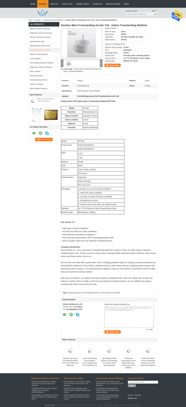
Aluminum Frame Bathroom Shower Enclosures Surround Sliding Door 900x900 (44, 383)
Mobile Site (132, 398)
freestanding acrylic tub (92, 293)
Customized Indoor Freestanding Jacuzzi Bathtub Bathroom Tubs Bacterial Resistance (107, 397)
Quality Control (82, 4)
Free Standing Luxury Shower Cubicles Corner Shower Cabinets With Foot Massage (77, 383)
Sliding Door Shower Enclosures (41, 33)
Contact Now (114, 65)
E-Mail (130, 395)
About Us (54, 4)
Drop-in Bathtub (35, 59)
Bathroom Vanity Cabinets (39, 54)
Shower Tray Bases (36, 84)
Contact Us (97, 4)
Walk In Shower (35, 71)
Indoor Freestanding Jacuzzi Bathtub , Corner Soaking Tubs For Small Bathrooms (90, 361)
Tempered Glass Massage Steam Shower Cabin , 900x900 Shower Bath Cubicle (77, 390)
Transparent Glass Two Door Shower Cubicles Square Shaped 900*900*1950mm (44, 390)
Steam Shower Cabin (37, 41)
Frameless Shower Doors (38, 80)
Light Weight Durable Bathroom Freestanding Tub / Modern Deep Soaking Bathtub (109, 361)
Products (43, 4)
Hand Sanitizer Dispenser (38, 88)
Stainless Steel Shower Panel (40, 46)
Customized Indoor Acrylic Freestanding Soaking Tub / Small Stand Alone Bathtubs (147, 361)
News (126, 4)
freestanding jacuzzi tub (75, 293)
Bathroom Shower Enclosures (40, 29)
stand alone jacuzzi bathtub (110, 293)
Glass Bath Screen (36, 76)
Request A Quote (113, 4)
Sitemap (137, 395)
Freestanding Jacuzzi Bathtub (53, 20)
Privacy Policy (49, 405)
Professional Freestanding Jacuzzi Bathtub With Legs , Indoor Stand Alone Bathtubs (128, 363)
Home (32, 4)
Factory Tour (67, 4)
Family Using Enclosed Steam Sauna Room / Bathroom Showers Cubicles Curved (77, 397)
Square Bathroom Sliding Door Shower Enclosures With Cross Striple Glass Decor (45, 397)
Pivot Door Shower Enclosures (40, 37)
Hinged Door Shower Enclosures (41, 67)
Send (132, 386)
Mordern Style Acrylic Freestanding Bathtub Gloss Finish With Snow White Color (70, 361)
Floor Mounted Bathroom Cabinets (41, 63)
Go (155, 14)
